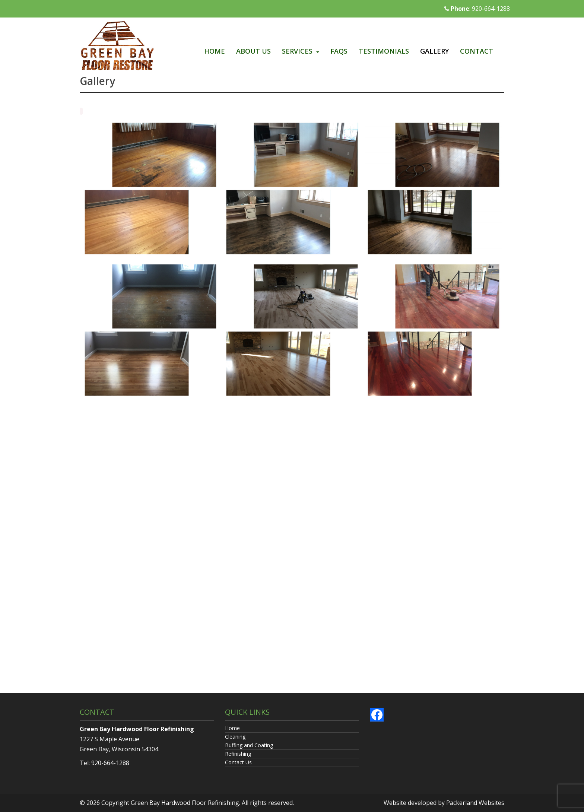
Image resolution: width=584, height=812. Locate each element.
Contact (476, 51)
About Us (253, 51)
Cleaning (235, 736)
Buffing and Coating (249, 745)
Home (214, 51)
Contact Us (238, 762)
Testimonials (384, 51)
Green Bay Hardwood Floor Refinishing (185, 803)
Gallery (434, 51)
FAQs (338, 51)
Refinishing (238, 753)
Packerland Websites (475, 803)
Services (297, 51)
